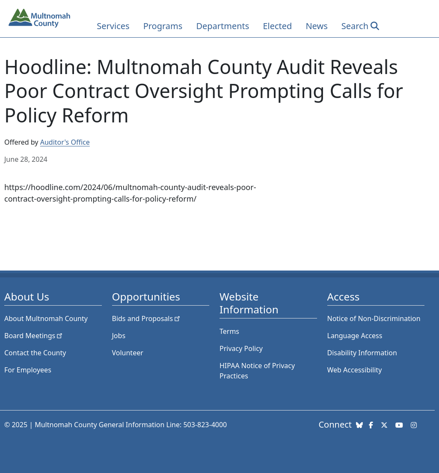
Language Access (355, 335)
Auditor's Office (65, 142)
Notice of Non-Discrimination (374, 318)
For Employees (27, 370)
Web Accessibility (354, 370)
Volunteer (127, 352)
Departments (222, 26)
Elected (277, 26)
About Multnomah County (46, 318)
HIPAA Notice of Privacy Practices (257, 371)
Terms (229, 331)
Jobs (119, 335)
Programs (163, 26)
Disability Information (362, 352)
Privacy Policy (241, 348)
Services (113, 26)
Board (34, 335)
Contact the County (35, 352)
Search (354, 26)
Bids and (147, 318)
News (316, 26)
